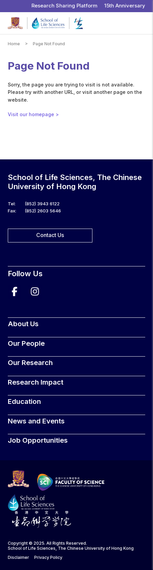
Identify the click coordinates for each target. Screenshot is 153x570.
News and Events (36, 421)
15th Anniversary (124, 6)
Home (14, 43)
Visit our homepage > (33, 114)
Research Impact (35, 382)
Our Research (30, 362)
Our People (26, 343)
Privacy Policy (48, 557)
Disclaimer (18, 557)
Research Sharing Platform (64, 6)
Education (24, 401)
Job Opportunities (38, 440)
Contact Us (50, 235)
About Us (23, 323)
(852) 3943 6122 (42, 203)
